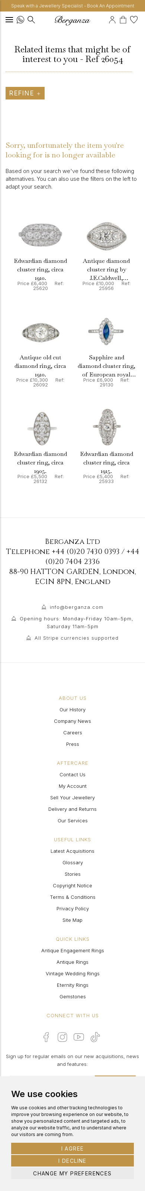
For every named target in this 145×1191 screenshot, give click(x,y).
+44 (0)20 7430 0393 (86, 551)
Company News (72, 721)
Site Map (72, 920)
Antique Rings (72, 962)
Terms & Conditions (73, 897)
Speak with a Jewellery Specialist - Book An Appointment (72, 6)
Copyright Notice (72, 885)
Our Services (73, 820)
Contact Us (72, 774)
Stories (73, 874)
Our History (72, 709)
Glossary (72, 862)
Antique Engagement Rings (72, 950)
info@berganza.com (76, 607)
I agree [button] (72, 1148)
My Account (73, 786)
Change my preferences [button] (72, 1173)
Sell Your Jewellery (72, 797)
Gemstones (72, 996)
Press (72, 744)
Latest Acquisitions (72, 851)
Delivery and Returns (72, 809)
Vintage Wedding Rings (73, 973)
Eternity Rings (72, 985)
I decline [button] (72, 1161)
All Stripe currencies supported (77, 638)
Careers (72, 732)
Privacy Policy (73, 908)
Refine (25, 93)
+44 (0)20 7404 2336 (92, 556)
